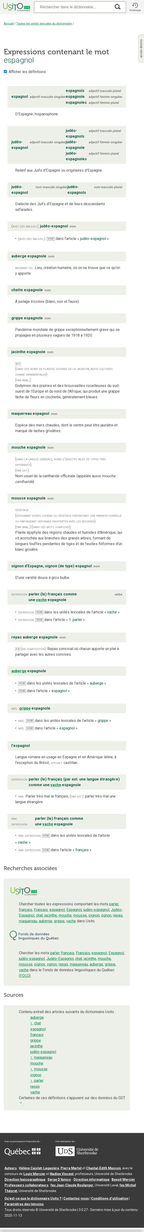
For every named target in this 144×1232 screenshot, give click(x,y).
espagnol (57, 909)
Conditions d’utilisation (109, 1198)
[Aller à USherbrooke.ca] (77, 1155)
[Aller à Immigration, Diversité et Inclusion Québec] (22, 1154)
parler (113, 904)
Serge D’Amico (59, 1179)
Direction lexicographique (24, 1179)
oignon (94, 915)
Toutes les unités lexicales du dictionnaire (44, 23)
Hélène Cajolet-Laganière (39, 1168)
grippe (59, 921)
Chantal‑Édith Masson (103, 1168)
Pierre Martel (71, 1168)
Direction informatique (91, 1179)
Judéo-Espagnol (60, 958)
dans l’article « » (78, 238)
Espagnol (74, 909)
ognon (106, 915)
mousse (80, 915)
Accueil (9, 23)
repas (117, 915)
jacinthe (50, 915)
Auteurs (10, 1168)
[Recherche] (72, 7)
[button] (135, 7)
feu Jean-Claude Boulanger (72, 1185)
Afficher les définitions (27, 71)
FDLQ (24, 975)
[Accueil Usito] (16, 7)
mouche (65, 915)
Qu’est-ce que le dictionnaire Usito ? (32, 1198)
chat (39, 915)
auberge (45, 921)
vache (71, 921)
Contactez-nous (76, 1198)
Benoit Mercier (123, 1179)
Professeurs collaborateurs (26, 1185)
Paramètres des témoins (24, 1204)
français (25, 909)
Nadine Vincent (62, 1174)
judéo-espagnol (96, 909)
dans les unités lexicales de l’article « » (77, 612)
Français (41, 909)
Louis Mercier (34, 1174)
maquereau (28, 921)
